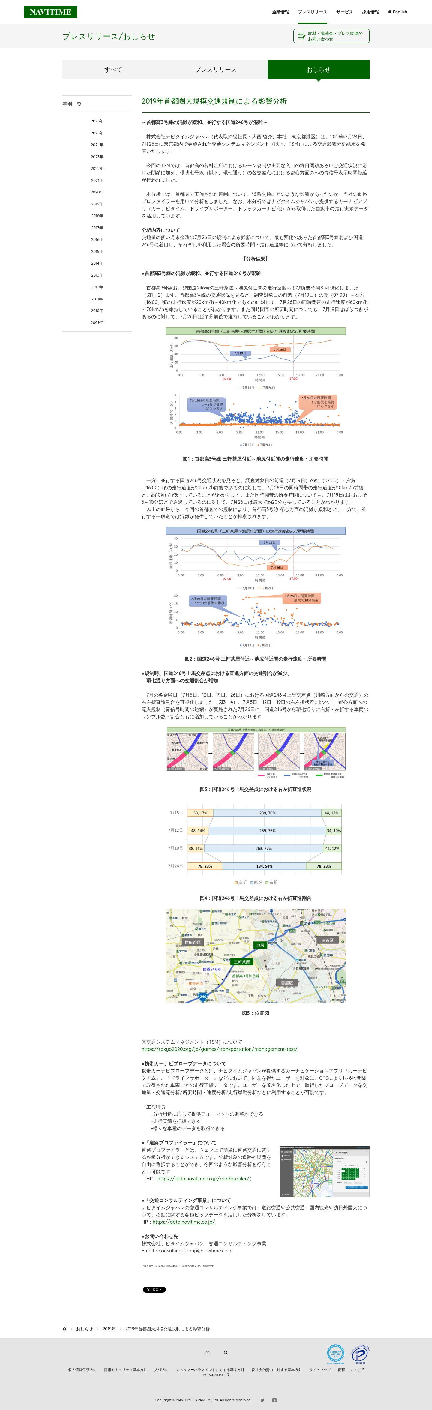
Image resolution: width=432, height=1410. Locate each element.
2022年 (97, 168)
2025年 (97, 132)
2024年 (97, 144)
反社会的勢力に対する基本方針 (277, 1369)
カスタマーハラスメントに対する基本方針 (210, 1369)
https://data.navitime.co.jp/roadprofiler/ (203, 1179)
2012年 (97, 286)
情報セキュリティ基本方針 (125, 1369)
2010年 (97, 310)
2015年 (97, 251)
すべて (113, 69)
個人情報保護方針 (82, 1369)
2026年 (97, 120)
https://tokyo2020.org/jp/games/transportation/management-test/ (220, 1049)
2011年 (97, 298)
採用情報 (370, 12)
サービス (344, 12)
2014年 (97, 263)
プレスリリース (312, 12)
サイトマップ (320, 1369)
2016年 (97, 239)
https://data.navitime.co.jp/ (184, 1222)
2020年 (97, 192)
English (400, 12)
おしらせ (319, 69)
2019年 (97, 204)
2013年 (97, 275)
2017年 (97, 227)
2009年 (97, 322)
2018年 (97, 215)
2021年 (97, 180)
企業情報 (280, 12)
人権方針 (161, 1369)
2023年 (97, 156)
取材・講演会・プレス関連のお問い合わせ (335, 36)
